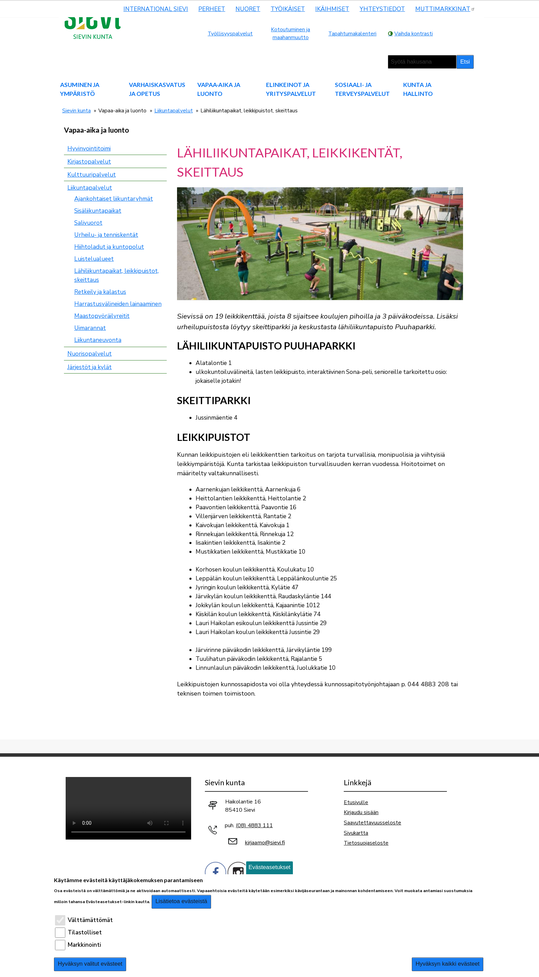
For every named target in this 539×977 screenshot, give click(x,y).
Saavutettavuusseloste (372, 822)
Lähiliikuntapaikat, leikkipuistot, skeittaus (116, 275)
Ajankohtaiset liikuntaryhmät (113, 199)
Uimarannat (90, 328)
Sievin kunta (76, 110)
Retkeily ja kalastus (100, 292)
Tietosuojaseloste (366, 842)
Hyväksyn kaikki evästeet (448, 964)
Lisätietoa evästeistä (181, 901)
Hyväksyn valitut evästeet (90, 964)
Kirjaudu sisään (361, 812)
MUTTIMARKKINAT (445, 9)
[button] (320, 243)
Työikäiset (288, 9)
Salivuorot (88, 223)
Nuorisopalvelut (89, 354)
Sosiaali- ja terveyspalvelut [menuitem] (362, 89)
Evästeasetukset (269, 867)
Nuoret (247, 9)
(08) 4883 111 (254, 825)
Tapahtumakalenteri (352, 33)
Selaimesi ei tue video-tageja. (128, 808)
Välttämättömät (90, 920)
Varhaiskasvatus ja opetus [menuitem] (157, 89)
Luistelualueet (94, 259)
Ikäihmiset (332, 9)
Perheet (211, 9)
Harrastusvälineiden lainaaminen (118, 304)
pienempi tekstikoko (467, 33)
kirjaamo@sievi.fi (265, 842)
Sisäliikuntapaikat (97, 211)
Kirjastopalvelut (89, 162)
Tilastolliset (85, 932)
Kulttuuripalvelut (91, 175)
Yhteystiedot (382, 9)
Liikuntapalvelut (173, 110)
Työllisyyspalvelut (230, 33)
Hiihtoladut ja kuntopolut (109, 247)
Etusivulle (356, 802)
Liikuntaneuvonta (97, 340)
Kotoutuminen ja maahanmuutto (290, 33)
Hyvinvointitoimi (89, 149)
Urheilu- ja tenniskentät (106, 235)
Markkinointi (84, 945)
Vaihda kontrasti (413, 33)
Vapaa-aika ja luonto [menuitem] (218, 89)
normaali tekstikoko (457, 33)
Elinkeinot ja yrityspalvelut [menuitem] (291, 89)
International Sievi (155, 9)
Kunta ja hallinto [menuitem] (418, 89)
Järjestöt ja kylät (89, 367)
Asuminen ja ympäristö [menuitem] (79, 89)
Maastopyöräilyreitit (102, 316)
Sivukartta (356, 832)
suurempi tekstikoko (447, 33)
